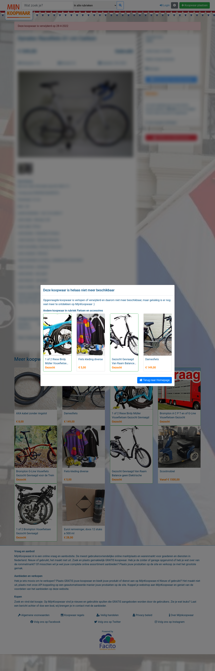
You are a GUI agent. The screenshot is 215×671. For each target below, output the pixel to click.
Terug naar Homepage (154, 380)
